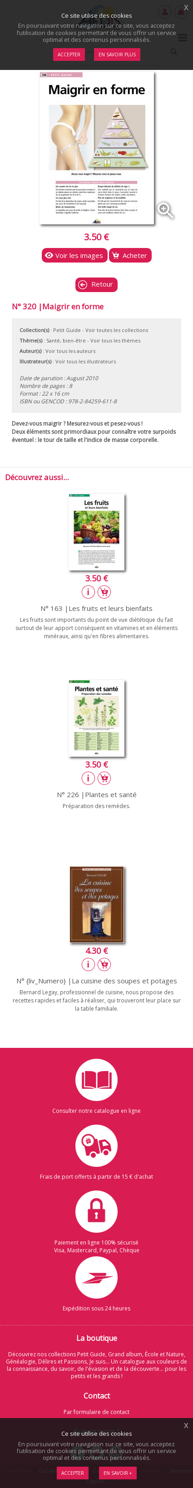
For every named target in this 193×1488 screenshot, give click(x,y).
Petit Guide (67, 330)
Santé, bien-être (66, 340)
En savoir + (118, 1473)
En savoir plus (117, 54)
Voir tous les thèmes (115, 340)
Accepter (72, 1473)
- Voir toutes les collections (115, 330)
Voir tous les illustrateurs (85, 361)
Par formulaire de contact (96, 1412)
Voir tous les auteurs (70, 350)
